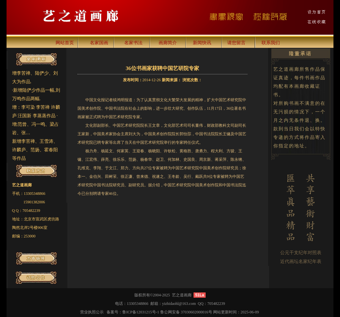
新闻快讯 (202, 42)
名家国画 (99, 42)
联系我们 (271, 42)
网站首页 (65, 42)
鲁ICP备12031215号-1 (140, 312)
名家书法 (133, 42)
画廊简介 (168, 42)
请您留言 (236, 42)
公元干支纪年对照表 (300, 252)
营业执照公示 (92, 312)
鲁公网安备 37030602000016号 (186, 312)
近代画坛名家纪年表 (300, 261)
